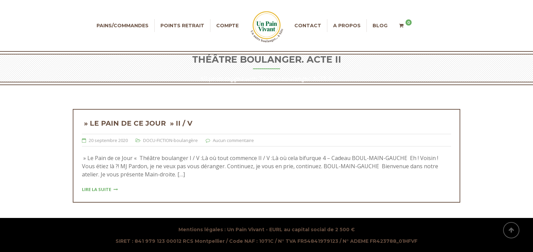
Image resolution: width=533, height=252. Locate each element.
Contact (307, 25)
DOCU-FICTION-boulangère (170, 140)
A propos (347, 25)
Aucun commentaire (233, 140)
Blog (380, 25)
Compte (227, 25)
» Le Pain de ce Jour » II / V (137, 123)
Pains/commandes (123, 25)
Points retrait (182, 25)
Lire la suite (100, 189)
